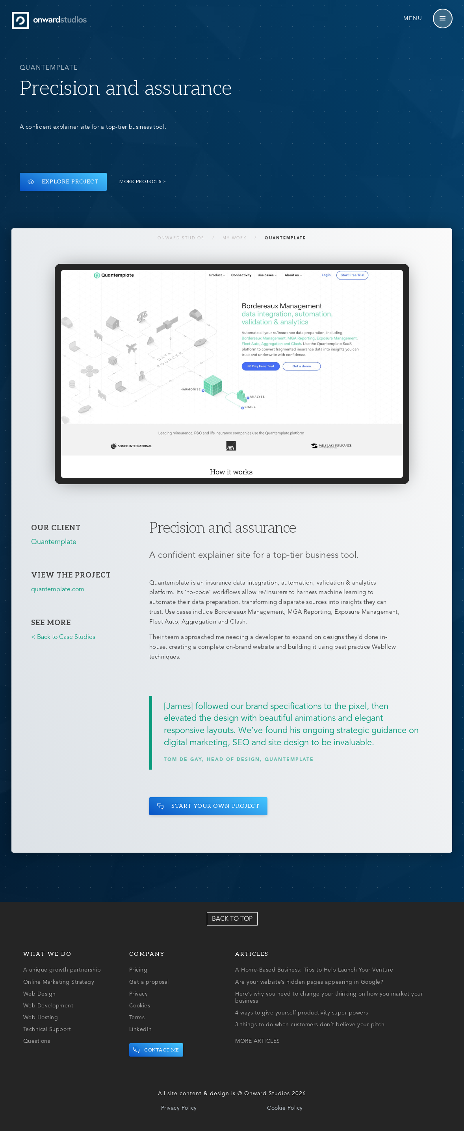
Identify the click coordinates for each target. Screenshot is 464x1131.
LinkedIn (140, 1029)
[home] (51, 20)
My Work (235, 238)
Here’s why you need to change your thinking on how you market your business (329, 997)
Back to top (232, 919)
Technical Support (47, 1029)
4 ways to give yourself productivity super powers (301, 1013)
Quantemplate (285, 238)
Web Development (48, 1006)
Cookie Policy (285, 1108)
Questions (36, 1041)
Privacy (138, 994)
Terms (137, 1017)
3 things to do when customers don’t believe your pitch (309, 1024)
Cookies (139, 1006)
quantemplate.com (57, 590)
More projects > (143, 182)
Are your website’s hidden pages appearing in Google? (309, 982)
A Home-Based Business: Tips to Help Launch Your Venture (314, 970)
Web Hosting (40, 1017)
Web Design (39, 994)
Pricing (138, 970)
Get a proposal (149, 982)
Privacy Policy (179, 1108)
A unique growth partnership (62, 970)
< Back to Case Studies (63, 637)
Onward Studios (181, 238)
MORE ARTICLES (257, 1041)
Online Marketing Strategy (59, 982)
